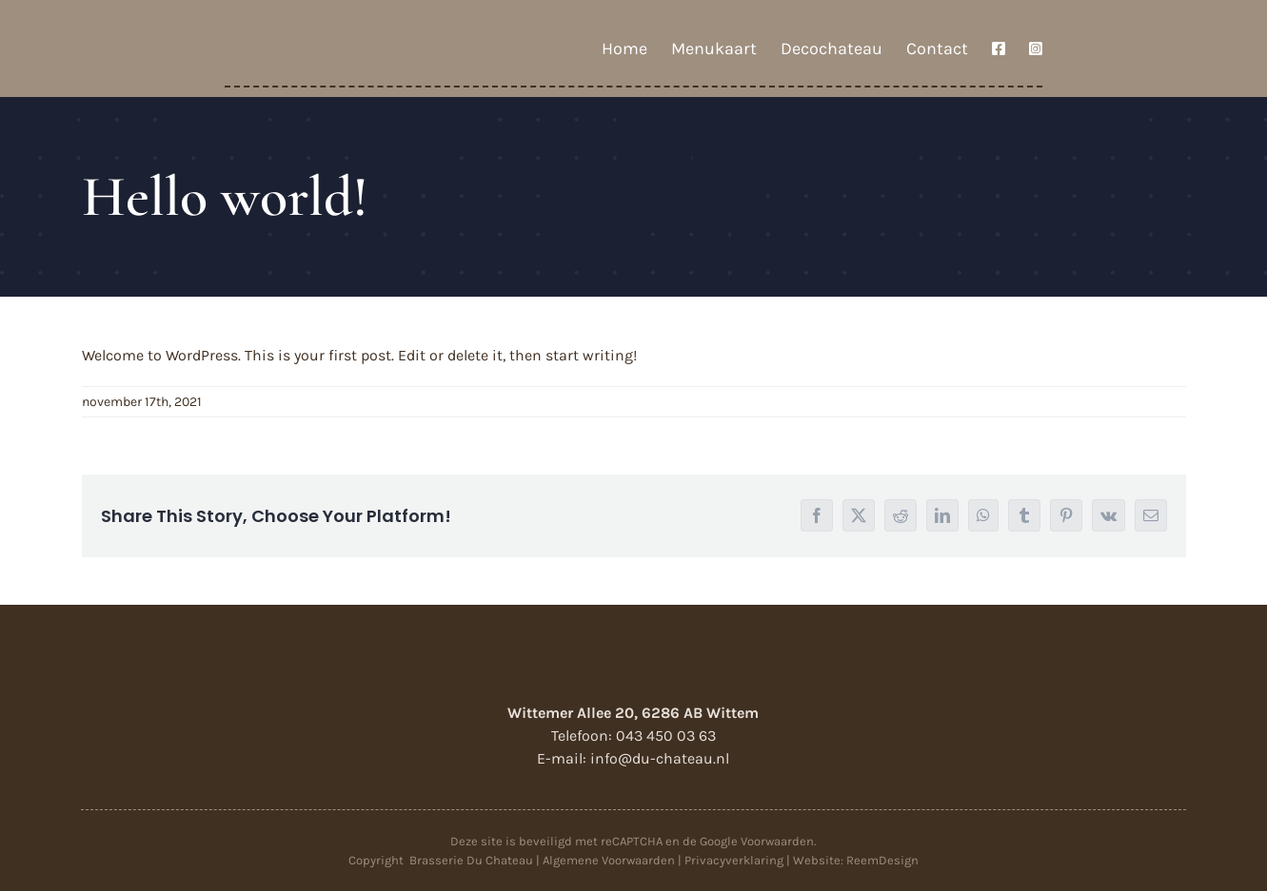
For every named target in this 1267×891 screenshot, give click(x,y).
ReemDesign (882, 860)
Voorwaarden (777, 841)
